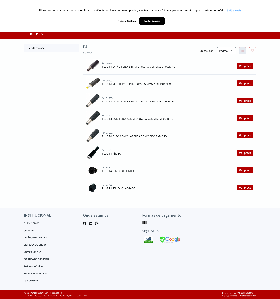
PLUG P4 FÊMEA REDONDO (118, 171)
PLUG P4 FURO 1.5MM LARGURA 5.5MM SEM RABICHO (134, 136)
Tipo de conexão (35, 48)
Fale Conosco (31, 280)
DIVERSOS (36, 34)
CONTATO (29, 230)
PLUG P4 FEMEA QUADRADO (119, 188)
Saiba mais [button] (234, 10)
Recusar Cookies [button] (127, 21)
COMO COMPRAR (33, 252)
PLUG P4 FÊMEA (111, 153)
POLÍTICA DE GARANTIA (36, 259)
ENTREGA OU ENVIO (35, 245)
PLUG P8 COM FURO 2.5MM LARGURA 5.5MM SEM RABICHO (137, 118)
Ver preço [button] (245, 66)
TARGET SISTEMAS (245, 292)
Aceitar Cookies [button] (152, 21)
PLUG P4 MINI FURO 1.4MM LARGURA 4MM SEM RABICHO (136, 84)
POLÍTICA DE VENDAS (35, 237)
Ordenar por (206, 51)
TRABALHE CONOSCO (35, 273)
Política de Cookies (34, 266)
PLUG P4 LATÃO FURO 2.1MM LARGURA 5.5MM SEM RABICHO (138, 66)
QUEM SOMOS (31, 223)
